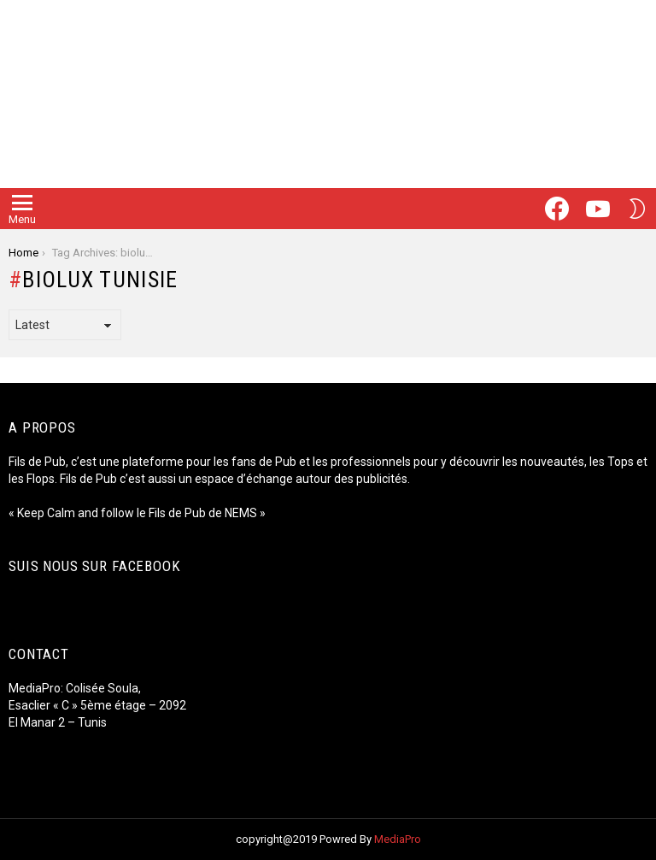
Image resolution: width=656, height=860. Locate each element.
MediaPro (397, 839)
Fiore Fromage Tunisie (73, 739)
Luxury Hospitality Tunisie (82, 773)
